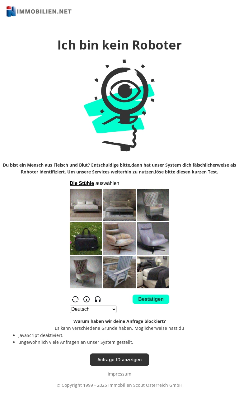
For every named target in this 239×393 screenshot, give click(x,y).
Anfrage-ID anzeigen (119, 359)
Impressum (119, 374)
